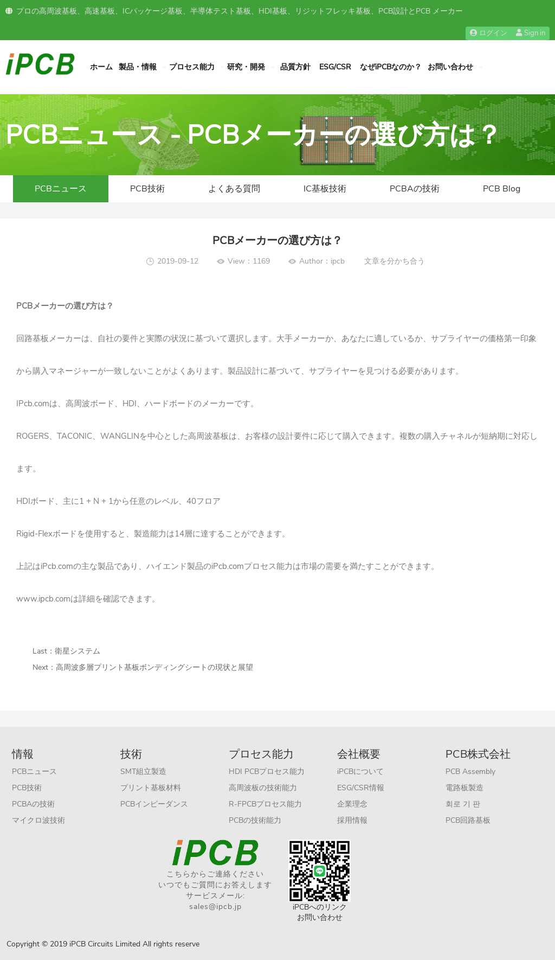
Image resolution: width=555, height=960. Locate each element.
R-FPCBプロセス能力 (265, 804)
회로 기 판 (463, 804)
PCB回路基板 (468, 820)
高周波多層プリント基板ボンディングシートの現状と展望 (154, 667)
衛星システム (77, 651)
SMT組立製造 (143, 771)
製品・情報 (138, 67)
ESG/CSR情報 (360, 788)
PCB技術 (147, 189)
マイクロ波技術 (38, 820)
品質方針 (295, 67)
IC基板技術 (325, 189)
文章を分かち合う (394, 261)
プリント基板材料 (150, 788)
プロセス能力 (192, 67)
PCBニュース (61, 189)
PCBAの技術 (415, 189)
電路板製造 (464, 788)
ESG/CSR (335, 67)
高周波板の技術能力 (263, 788)
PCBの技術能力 (255, 820)
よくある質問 (234, 189)
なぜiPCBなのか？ (391, 67)
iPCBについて (360, 771)
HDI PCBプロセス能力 (267, 771)
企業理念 (352, 804)
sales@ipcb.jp (215, 906)
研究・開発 (246, 67)
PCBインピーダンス (154, 804)
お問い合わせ (450, 67)
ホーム (101, 67)
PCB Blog (501, 189)
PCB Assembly (470, 771)
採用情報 (352, 820)
